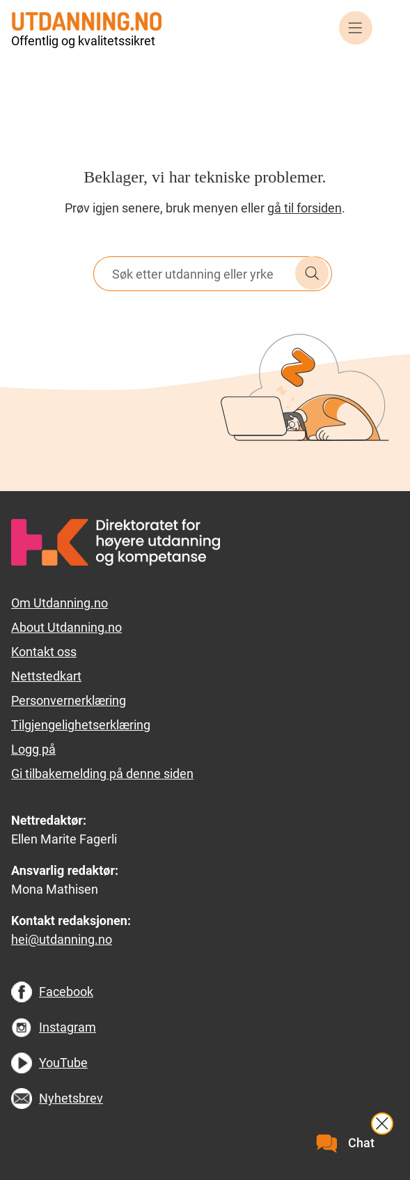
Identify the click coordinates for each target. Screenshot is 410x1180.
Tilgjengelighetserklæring (80, 724)
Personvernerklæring (68, 700)
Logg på (33, 749)
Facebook (66, 991)
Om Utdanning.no (59, 603)
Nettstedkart (46, 676)
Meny (355, 28)
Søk (312, 273)
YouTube (63, 1062)
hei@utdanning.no (61, 939)
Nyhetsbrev (71, 1098)
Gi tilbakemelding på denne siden (102, 773)
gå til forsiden (304, 208)
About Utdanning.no (66, 627)
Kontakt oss (44, 651)
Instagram (67, 1027)
